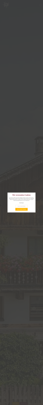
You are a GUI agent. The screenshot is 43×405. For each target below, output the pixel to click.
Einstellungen (21, 202)
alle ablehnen (21, 206)
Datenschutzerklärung (17, 200)
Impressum (27, 200)
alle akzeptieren (21, 209)
